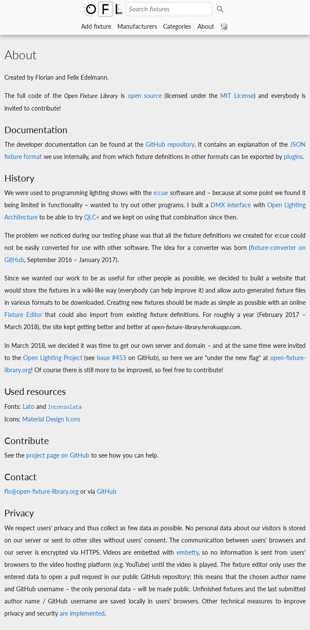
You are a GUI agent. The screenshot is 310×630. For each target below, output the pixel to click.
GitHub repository (170, 144)
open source (145, 95)
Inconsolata (65, 407)
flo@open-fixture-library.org (41, 491)
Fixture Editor (23, 314)
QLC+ (91, 217)
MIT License (236, 95)
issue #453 (111, 357)
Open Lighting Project (52, 357)
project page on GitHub (57, 455)
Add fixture (96, 26)
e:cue (160, 192)
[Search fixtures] (169, 9)
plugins (293, 156)
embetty (187, 552)
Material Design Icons (51, 419)
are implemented (82, 613)
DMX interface (231, 205)
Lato (28, 406)
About (206, 26)
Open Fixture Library (102, 9)
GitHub (106, 491)
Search (221, 9)
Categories (177, 26)
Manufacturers (137, 26)
